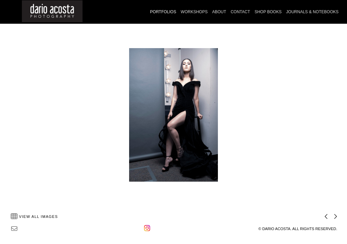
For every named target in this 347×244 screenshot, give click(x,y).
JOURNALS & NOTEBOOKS (312, 11)
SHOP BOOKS (268, 11)
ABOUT (219, 11)
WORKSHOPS (194, 11)
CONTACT (240, 11)
